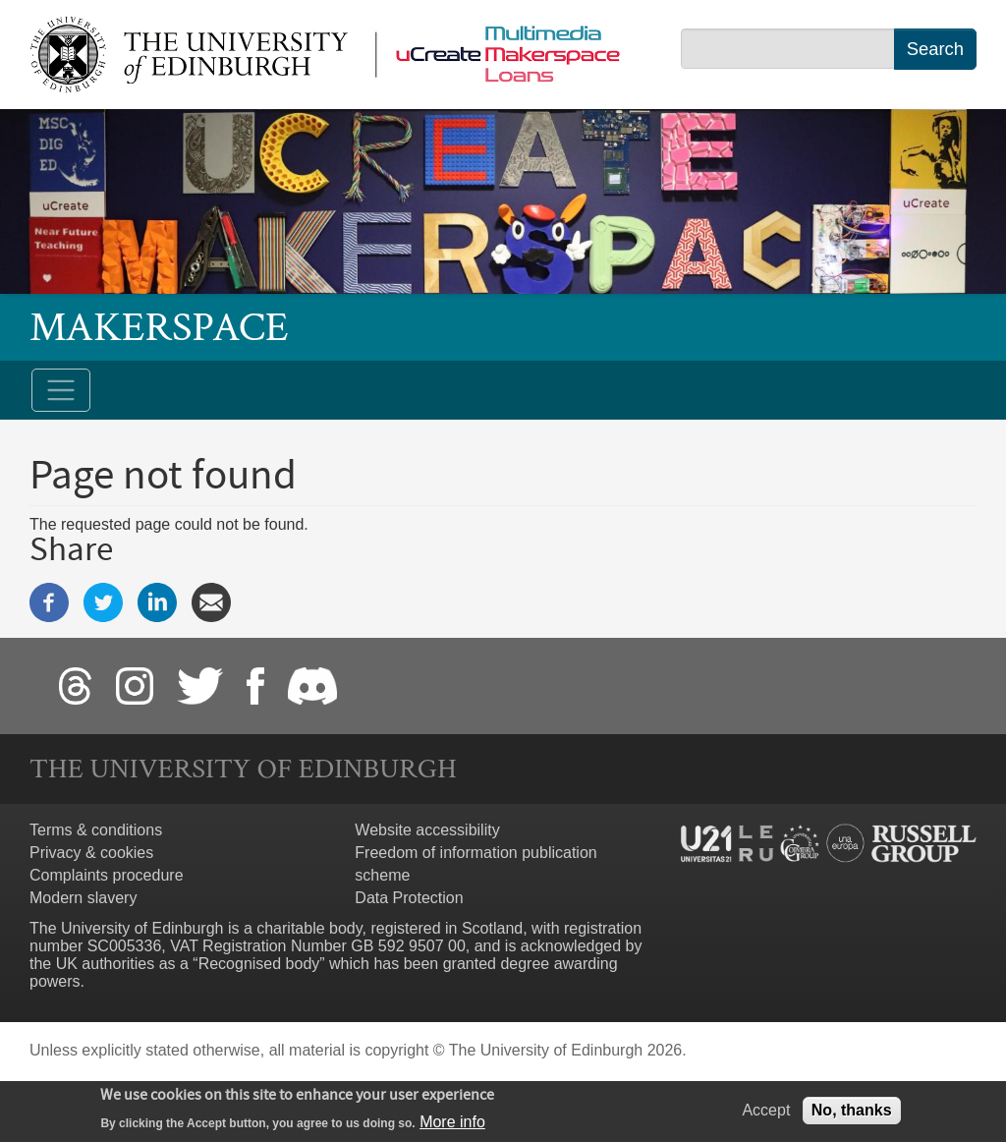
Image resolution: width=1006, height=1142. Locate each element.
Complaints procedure (106, 875)
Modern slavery (83, 897)
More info (452, 1125)
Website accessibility (427, 830)
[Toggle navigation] (60, 390)
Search (935, 48)
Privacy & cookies (91, 852)
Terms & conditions (95, 830)
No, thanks (851, 1114)
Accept (766, 1114)
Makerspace (159, 328)
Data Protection (409, 897)
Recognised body (259, 963)
